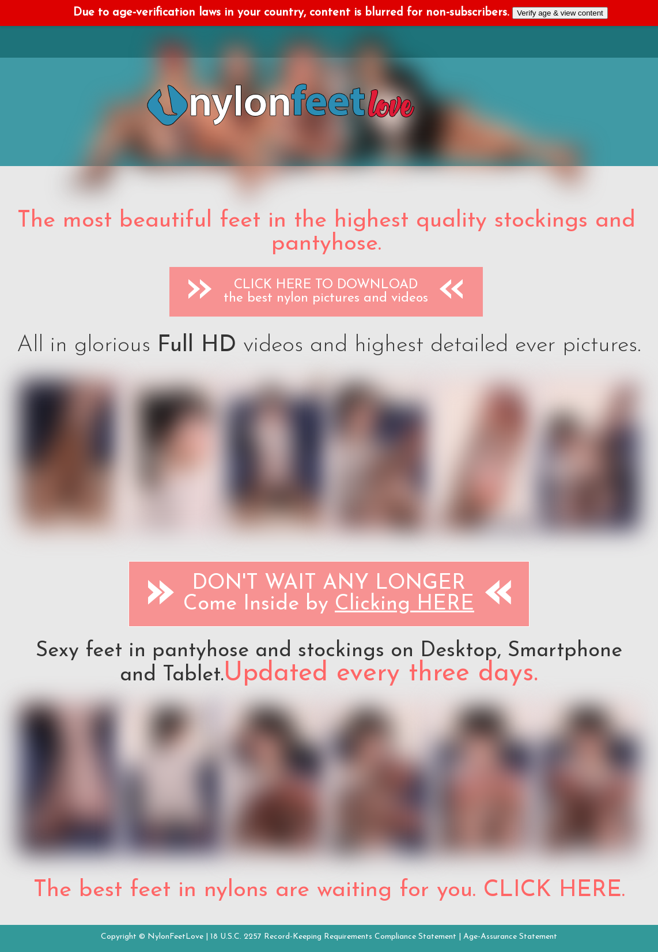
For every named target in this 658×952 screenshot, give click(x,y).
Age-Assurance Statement (510, 936)
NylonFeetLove (175, 936)
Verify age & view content (560, 13)
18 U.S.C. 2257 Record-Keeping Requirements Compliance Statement (333, 936)
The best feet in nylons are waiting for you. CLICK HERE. (329, 890)
